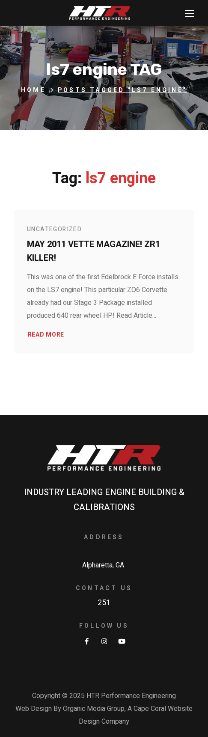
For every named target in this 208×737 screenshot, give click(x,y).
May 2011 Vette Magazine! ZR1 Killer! (93, 251)
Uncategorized (54, 229)
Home (33, 90)
